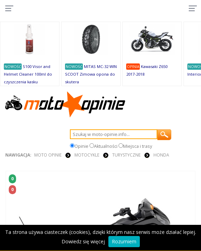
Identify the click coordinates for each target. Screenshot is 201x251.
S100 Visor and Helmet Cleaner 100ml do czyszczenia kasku (28, 74)
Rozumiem (124, 241)
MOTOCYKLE (86, 155)
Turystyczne (126, 155)
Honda (161, 155)
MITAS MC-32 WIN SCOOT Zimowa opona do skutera (91, 74)
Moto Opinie (48, 155)
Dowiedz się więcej (83, 241)
